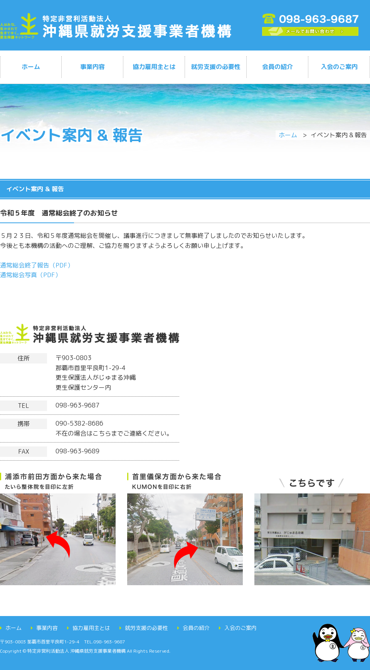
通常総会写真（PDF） (30, 275)
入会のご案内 (339, 66)
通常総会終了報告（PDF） (37, 265)
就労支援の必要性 (215, 66)
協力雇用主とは (154, 66)
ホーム (31, 66)
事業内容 (92, 66)
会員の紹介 (277, 66)
